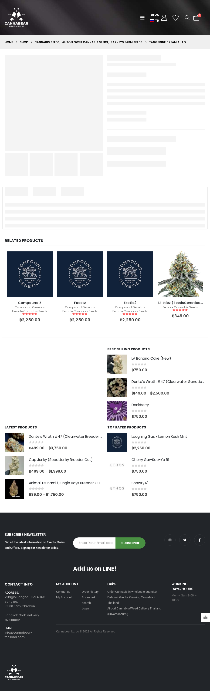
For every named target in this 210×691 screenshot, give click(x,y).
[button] (143, 18)
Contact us (63, 591)
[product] (30, 274)
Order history (90, 591)
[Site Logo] (16, 17)
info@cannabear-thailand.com (18, 634)
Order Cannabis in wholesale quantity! (132, 591)
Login (85, 608)
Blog (155, 15)
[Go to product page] (117, 364)
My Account (64, 597)
